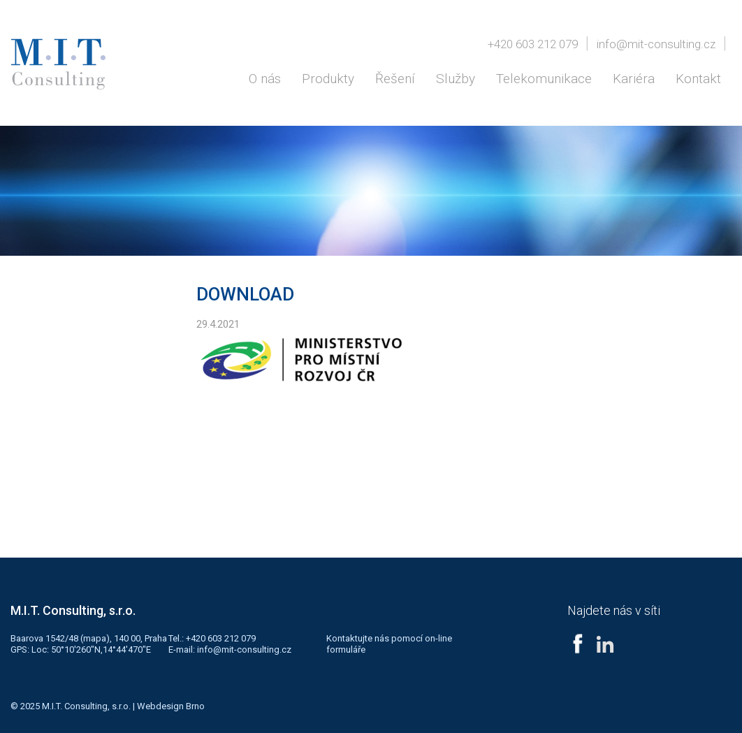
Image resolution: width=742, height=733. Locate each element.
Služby (455, 79)
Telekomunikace (544, 79)
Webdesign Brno (171, 706)
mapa (94, 638)
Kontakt (698, 79)
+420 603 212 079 (533, 44)
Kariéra (634, 79)
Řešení (395, 79)
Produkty (328, 79)
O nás (265, 79)
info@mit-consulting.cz (656, 44)
